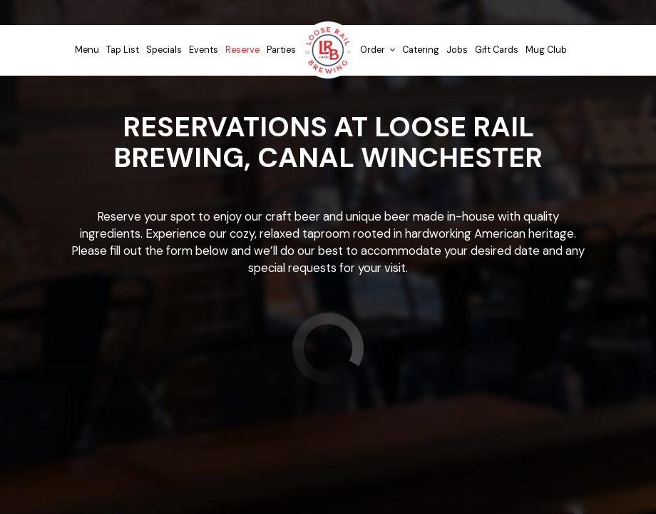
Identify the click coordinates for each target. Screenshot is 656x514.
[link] (328, 50)
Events (203, 50)
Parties (281, 50)
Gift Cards (496, 50)
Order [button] (377, 50)
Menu (87, 50)
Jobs (457, 50)
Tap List (122, 50)
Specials (164, 50)
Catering (420, 50)
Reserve (242, 50)
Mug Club (546, 50)
